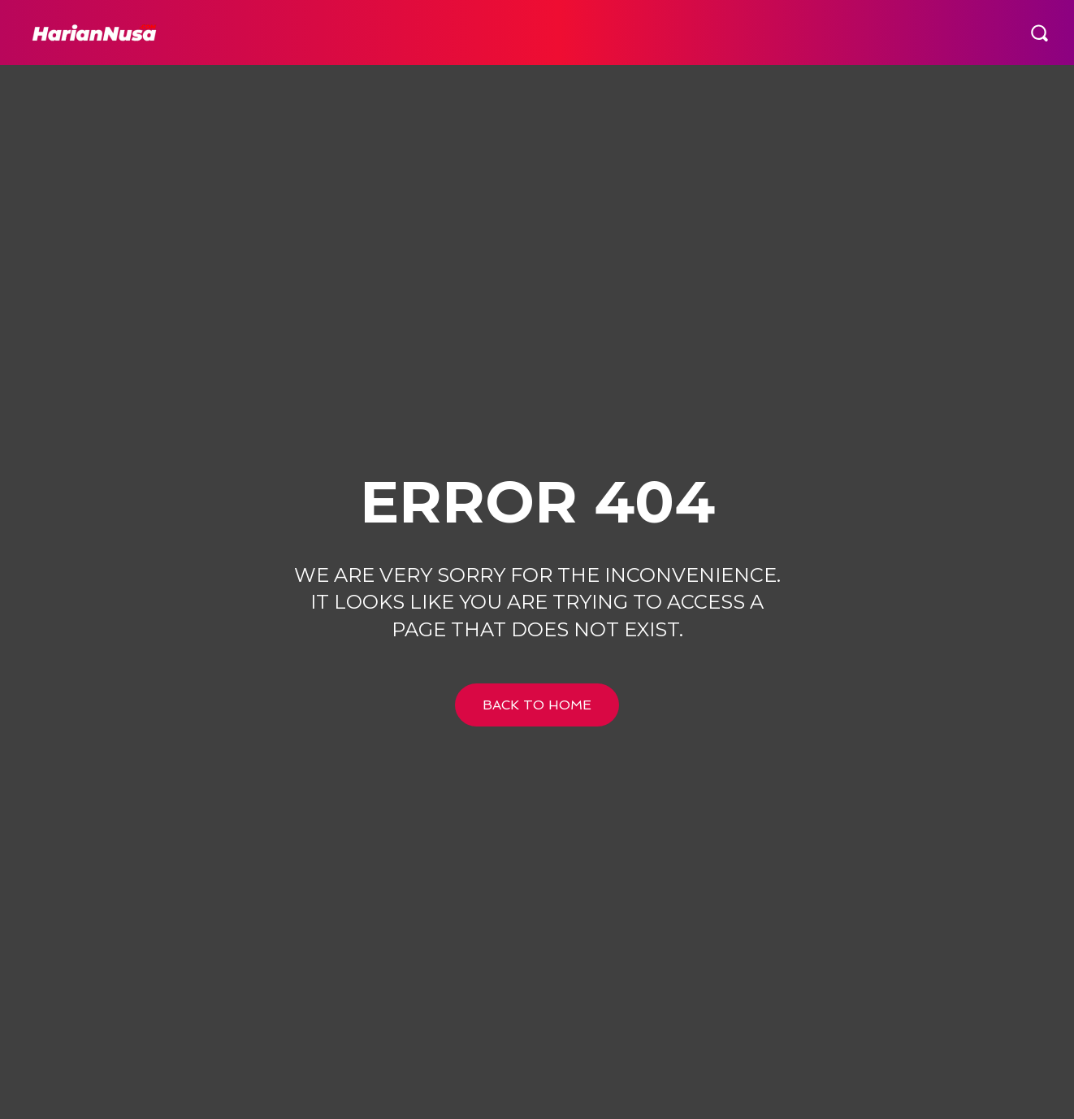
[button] (1039, 32)
